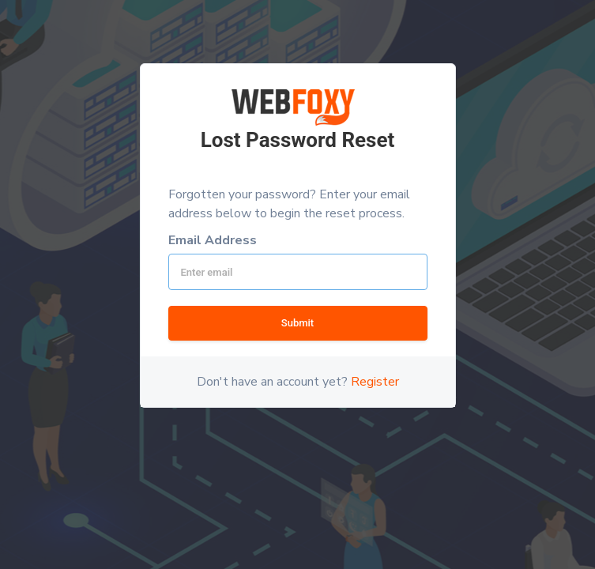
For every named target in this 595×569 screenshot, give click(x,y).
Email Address (212, 240)
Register (375, 381)
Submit (297, 323)
